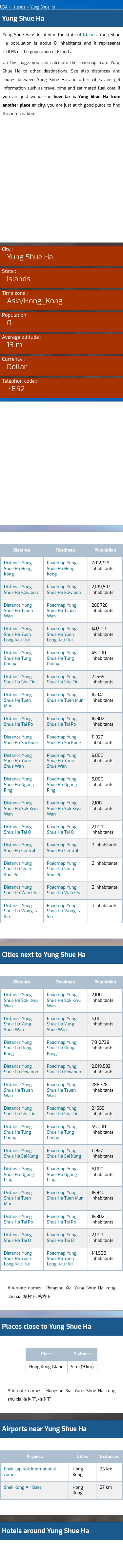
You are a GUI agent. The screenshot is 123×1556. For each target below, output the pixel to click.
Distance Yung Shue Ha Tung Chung (18, 658)
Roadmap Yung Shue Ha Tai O (61, 829)
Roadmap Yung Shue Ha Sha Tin (63, 679)
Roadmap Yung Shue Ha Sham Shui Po (61, 868)
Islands (90, 34)
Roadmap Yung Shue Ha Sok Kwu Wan (64, 808)
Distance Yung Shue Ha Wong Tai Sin (21, 911)
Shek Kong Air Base (23, 1487)
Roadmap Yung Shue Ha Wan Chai (65, 890)
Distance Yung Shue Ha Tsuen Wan (18, 610)
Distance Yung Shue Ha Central (19, 847)
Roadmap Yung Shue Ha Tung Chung (61, 658)
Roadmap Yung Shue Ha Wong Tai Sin (64, 911)
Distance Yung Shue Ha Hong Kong (18, 568)
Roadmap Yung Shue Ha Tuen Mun (65, 697)
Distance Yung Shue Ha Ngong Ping (19, 784)
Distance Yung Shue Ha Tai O (18, 829)
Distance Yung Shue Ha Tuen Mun (18, 700)
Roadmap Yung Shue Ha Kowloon (64, 589)
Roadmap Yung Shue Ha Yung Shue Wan (61, 761)
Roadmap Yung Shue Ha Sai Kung (64, 739)
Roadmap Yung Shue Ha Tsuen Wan (61, 610)
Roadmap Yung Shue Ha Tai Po (61, 721)
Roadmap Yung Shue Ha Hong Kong (61, 568)
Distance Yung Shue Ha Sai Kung (21, 739)
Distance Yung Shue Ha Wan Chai (22, 890)
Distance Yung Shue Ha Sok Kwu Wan (21, 808)
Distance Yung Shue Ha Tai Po (18, 721)
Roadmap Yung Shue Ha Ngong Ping (62, 784)
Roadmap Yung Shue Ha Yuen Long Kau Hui (61, 634)
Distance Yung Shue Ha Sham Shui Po (18, 868)
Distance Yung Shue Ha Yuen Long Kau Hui (18, 634)
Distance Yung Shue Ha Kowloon (21, 589)
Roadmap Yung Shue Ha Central (62, 847)
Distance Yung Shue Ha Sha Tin (20, 679)
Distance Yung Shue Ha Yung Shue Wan (18, 761)
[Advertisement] (61, 180)
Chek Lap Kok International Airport (30, 1471)
